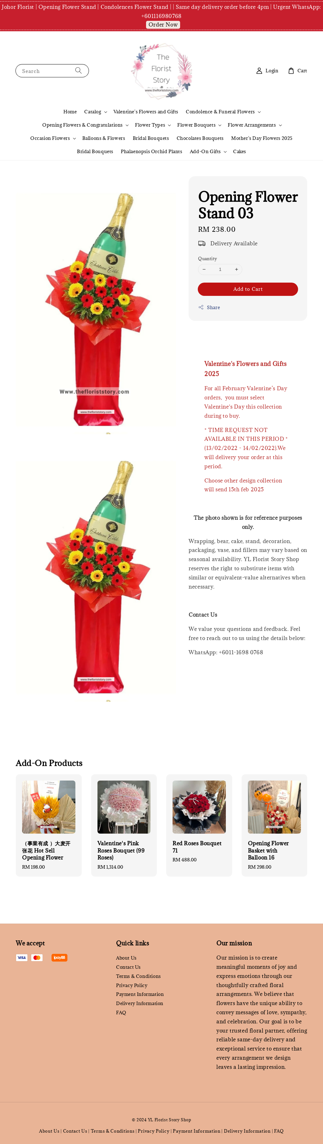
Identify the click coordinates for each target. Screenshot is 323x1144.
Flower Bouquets (196, 125)
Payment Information (140, 994)
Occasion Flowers (50, 138)
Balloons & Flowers (103, 138)
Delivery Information (139, 1003)
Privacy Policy (131, 985)
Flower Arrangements (252, 125)
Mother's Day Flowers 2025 (262, 138)
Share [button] (209, 307)
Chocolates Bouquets (200, 138)
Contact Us (128, 967)
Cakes (239, 151)
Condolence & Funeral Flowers (220, 112)
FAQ (121, 1012)
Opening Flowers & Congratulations (82, 125)
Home (70, 112)
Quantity (207, 258)
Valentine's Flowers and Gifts (146, 112)
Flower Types (150, 125)
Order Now (163, 24)
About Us (126, 958)
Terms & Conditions (138, 976)
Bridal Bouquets (151, 138)
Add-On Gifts (205, 151)
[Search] (78, 70)
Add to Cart (248, 289)
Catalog (92, 112)
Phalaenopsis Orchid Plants (151, 151)
